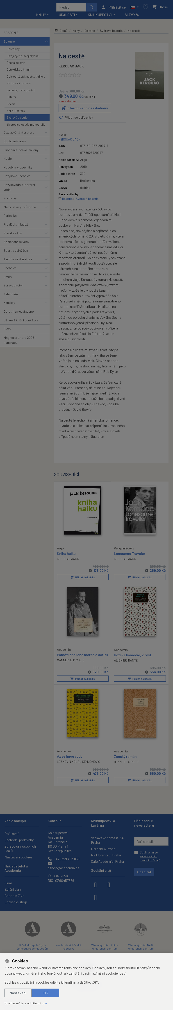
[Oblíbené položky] (146, 8)
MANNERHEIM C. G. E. (71, 661)
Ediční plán (13, 889)
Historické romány (19, 85)
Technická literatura (18, 261)
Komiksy (9, 304)
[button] (134, 7)
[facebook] (95, 884)
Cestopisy (13, 50)
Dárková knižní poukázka (21, 322)
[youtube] (95, 897)
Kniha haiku (66, 554)
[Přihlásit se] (113, 7)
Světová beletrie (17, 119)
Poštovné (12, 833)
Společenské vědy (16, 243)
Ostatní (11, 98)
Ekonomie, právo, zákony (21, 151)
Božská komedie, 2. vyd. (133, 656)
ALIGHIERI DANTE (126, 661)
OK (45, 993)
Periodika (10, 217)
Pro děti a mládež (16, 226)
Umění (8, 278)
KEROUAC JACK (71, 67)
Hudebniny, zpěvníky (18, 169)
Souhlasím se (150, 856)
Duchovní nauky (15, 143)
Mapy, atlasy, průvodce (20, 208)
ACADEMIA (11, 34)
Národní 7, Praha (103, 848)
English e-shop (16, 902)
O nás (9, 883)
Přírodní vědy (13, 235)
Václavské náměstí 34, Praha (108, 840)
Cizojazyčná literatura (19, 134)
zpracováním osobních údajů (150, 858)
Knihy (76, 32)
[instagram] (108, 884)
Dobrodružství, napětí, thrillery (26, 78)
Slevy (7, 330)
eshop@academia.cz (63, 866)
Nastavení (18, 993)
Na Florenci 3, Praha (106, 855)
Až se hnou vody (69, 757)
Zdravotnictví (13, 287)
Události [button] (67, 16)
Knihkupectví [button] (100, 16)
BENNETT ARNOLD (126, 763)
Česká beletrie (16, 64)
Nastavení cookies (19, 857)
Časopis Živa (14, 895)
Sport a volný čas (16, 252)
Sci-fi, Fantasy (16, 112)
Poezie (11, 105)
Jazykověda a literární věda (19, 188)
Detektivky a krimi (18, 71)
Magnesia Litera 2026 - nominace (20, 341)
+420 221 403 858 (64, 859)
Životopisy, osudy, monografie (26, 126)
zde (44, 1003)
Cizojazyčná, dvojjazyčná (23, 57)
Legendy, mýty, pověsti (21, 92)
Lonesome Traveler (129, 555)
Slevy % (132, 16)
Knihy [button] (41, 16)
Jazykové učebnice (17, 177)
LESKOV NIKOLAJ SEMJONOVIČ (78, 762)
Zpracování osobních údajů (20, 848)
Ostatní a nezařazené (19, 313)
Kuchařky (10, 200)
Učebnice (10, 269)
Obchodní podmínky (19, 840)
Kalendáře (11, 295)
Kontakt (54, 821)
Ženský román (125, 757)
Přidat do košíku (83, 578)
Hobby (8, 160)
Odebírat (144, 872)
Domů (61, 32)
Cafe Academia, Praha (107, 861)
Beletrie (9, 43)
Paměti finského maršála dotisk (82, 656)
